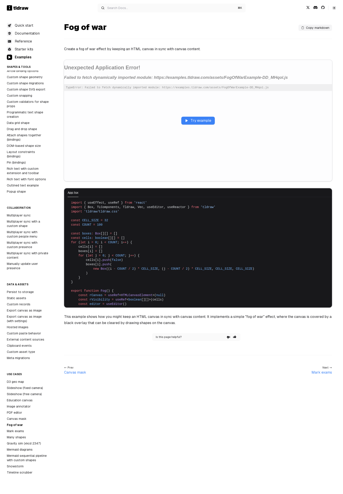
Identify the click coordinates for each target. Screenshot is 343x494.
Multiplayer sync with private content (27, 255)
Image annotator (19, 406)
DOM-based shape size (24, 145)
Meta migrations (18, 358)
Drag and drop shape (22, 129)
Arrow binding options (23, 71)
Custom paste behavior (24, 333)
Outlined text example (23, 185)
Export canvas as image (24, 310)
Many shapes (16, 437)
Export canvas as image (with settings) (24, 319)
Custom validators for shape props (28, 104)
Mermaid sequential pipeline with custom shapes (27, 458)
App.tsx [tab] (73, 192)
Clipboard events (19, 345)
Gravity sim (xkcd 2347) (24, 443)
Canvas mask (16, 418)
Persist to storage (20, 292)
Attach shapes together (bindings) (24, 137)
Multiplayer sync (19, 215)
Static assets (16, 298)
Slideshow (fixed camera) (25, 388)
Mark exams (15, 431)
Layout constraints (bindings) (21, 154)
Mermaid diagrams (20, 449)
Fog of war (15, 425)
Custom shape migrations (25, 83)
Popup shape (16, 191)
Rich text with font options (26, 179)
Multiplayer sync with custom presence (22, 245)
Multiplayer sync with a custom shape (23, 224)
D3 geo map (15, 381)
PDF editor (14, 412)
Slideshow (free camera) (24, 394)
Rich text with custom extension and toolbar (23, 171)
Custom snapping (19, 95)
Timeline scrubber (19, 472)
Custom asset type (21, 352)
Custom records (18, 304)
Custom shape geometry (25, 77)
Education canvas (20, 400)
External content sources (25, 339)
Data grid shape (18, 123)
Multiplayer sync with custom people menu (22, 234)
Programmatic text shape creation (25, 114)
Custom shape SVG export (26, 89)
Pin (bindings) (16, 162)
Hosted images (17, 327)
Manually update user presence (22, 266)
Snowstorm (15, 466)
